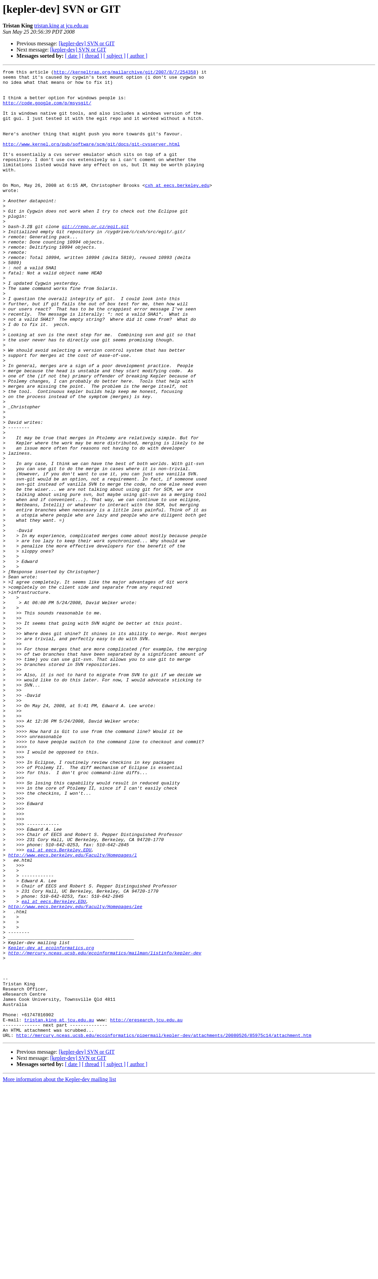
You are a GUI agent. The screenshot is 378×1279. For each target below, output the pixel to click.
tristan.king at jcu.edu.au (61, 26)
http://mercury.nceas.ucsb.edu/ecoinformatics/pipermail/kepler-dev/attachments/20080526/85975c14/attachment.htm (163, 1229)
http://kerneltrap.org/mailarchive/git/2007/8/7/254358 (125, 73)
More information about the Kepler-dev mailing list (59, 1273)
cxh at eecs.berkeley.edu (177, 209)
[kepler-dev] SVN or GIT (87, 43)
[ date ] (72, 56)
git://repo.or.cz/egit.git (95, 258)
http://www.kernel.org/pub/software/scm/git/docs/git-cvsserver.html (91, 159)
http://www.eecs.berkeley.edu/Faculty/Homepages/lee (75, 1074)
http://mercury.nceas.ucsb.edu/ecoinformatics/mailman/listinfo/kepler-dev (105, 1130)
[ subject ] (115, 56)
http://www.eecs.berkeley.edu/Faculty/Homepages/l (72, 1012)
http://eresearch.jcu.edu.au (146, 1210)
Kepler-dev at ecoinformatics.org (51, 1124)
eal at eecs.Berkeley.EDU (59, 1006)
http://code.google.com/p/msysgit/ (47, 110)
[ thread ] (92, 56)
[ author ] (137, 56)
